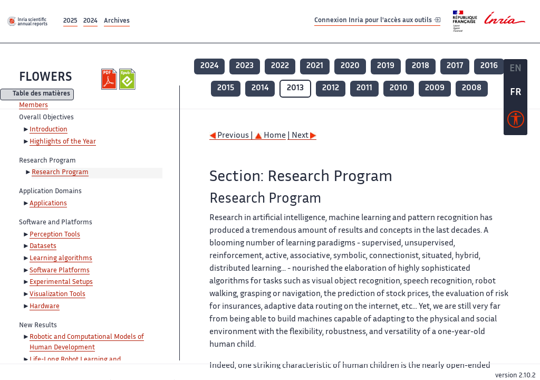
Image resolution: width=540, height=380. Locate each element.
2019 (385, 66)
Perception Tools (55, 235)
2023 (245, 66)
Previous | (232, 135)
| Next (301, 135)
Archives (117, 21)
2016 (489, 66)
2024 (90, 21)
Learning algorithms (61, 258)
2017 (455, 66)
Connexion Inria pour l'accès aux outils (377, 21)
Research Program (60, 172)
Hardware (45, 306)
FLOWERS (45, 77)
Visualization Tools (57, 294)
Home (270, 135)
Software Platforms (60, 271)
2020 (350, 66)
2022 (280, 66)
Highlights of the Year (63, 142)
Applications (48, 204)
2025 (70, 21)
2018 (420, 66)
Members (33, 105)
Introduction (49, 130)
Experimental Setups (61, 282)
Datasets (43, 246)
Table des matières (41, 95)
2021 (314, 66)
